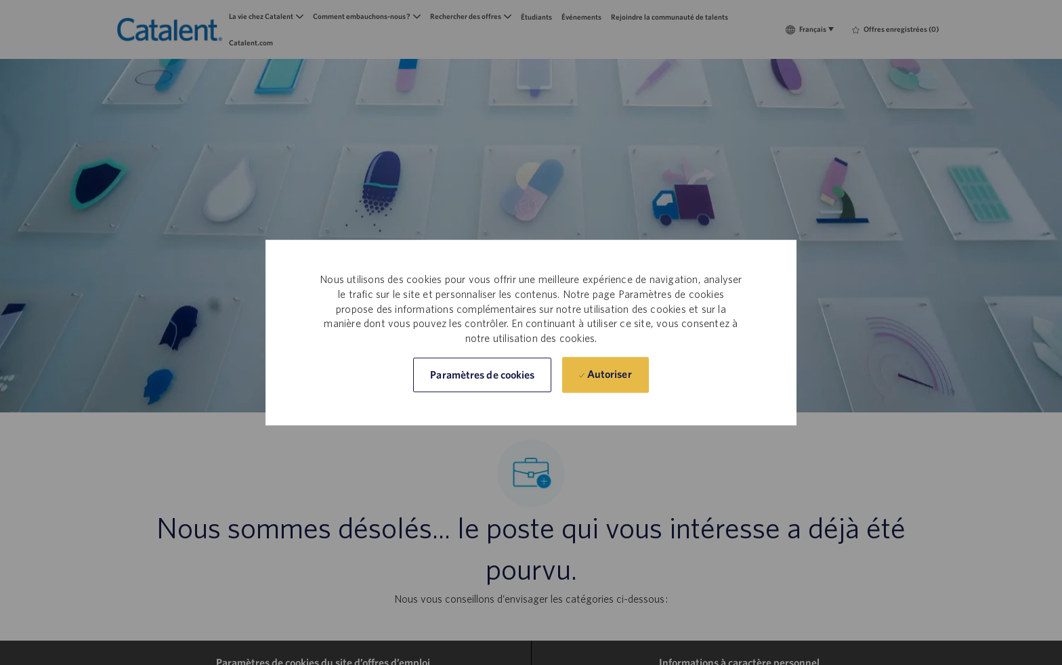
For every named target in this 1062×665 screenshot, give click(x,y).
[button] (482, 375)
